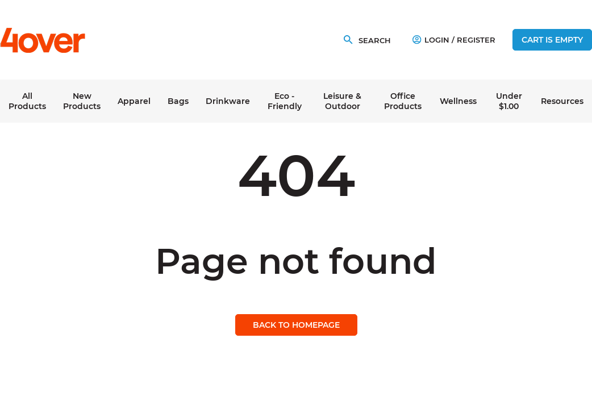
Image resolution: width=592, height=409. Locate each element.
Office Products (403, 101)
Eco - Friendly (285, 101)
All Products (27, 101)
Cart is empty (552, 40)
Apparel (134, 101)
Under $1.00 (509, 101)
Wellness (458, 101)
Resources (562, 101)
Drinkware (228, 101)
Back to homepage (296, 325)
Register (476, 39)
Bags (178, 101)
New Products (82, 101)
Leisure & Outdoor (342, 101)
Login (430, 39)
